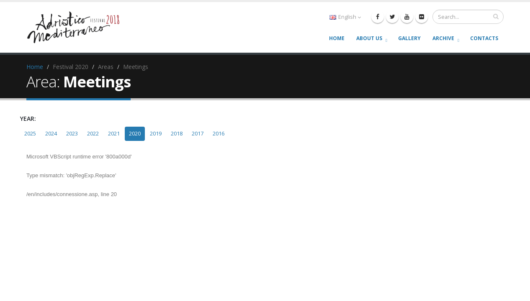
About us (369, 38)
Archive (443, 38)
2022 (93, 133)
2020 (135, 133)
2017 (197, 133)
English (345, 16)
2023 (72, 133)
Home (337, 38)
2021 (114, 133)
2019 (156, 133)
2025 (30, 133)
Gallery (409, 38)
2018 (177, 133)
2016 (218, 133)
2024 (51, 133)
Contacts (484, 38)
